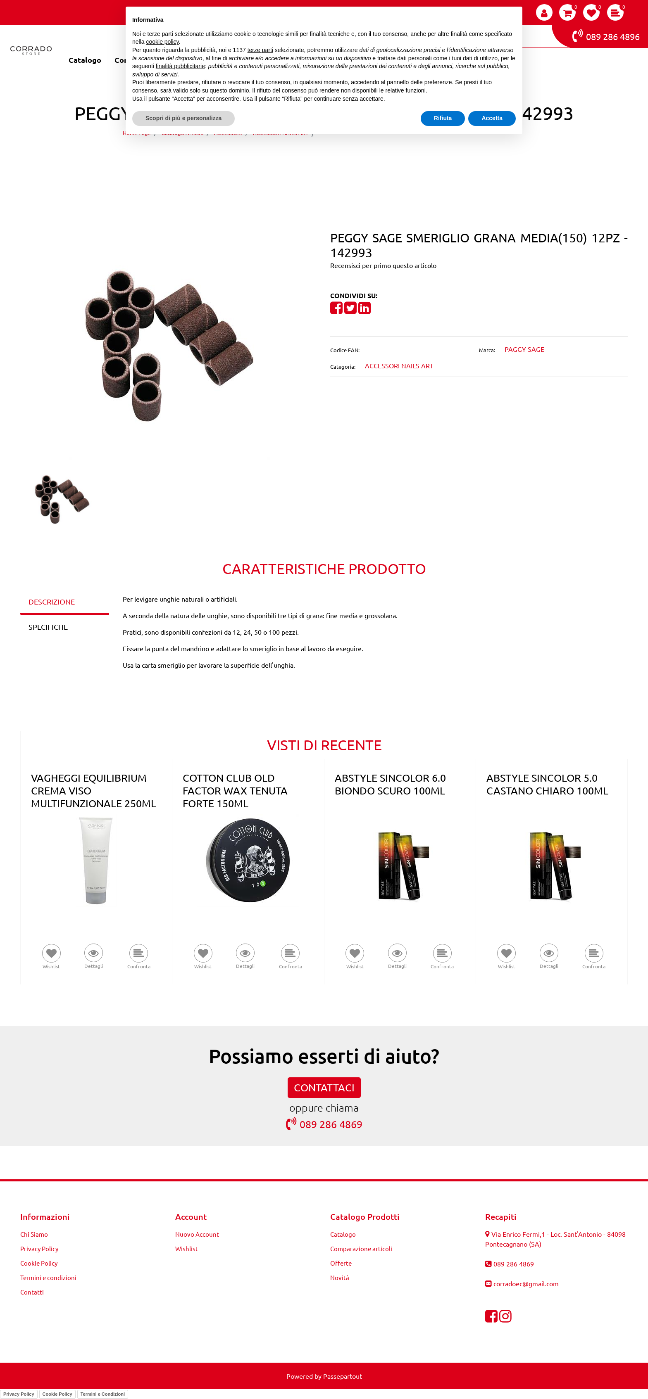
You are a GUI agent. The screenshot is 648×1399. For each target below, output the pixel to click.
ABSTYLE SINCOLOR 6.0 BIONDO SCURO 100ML (390, 784)
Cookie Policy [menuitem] (38, 1263)
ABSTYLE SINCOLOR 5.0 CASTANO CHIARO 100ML (547, 784)
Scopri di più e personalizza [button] (183, 118)
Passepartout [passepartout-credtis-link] (342, 1376)
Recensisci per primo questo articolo (383, 265)
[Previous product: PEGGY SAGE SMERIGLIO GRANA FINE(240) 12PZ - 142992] (308, 156)
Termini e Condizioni (103, 1394)
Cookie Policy (57, 1394)
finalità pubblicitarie (180, 66)
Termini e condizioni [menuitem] (48, 1277)
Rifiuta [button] (443, 118)
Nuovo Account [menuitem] (197, 1234)
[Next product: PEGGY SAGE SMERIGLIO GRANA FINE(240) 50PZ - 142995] (339, 156)
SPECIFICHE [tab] (48, 626)
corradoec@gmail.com (526, 1283)
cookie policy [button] (162, 41)
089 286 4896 (606, 35)
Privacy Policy (18, 1394)
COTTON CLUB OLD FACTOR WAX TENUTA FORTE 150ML (235, 790)
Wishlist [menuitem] (186, 1248)
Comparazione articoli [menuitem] (361, 1248)
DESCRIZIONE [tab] (52, 601)
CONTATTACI (324, 1087)
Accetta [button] (492, 118)
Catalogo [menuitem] (85, 59)
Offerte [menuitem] (341, 1263)
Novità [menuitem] (339, 1277)
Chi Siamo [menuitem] (34, 1234)
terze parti (260, 50)
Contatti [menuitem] (32, 1292)
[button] (169, 345)
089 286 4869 (324, 1124)
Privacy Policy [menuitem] (39, 1248)
